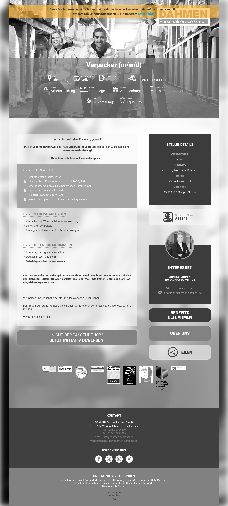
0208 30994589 (117, 433)
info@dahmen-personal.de (118, 437)
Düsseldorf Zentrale (71, 480)
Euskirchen (105, 480)
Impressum (114, 492)
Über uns (180, 333)
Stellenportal (146, 13)
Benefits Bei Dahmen (180, 315)
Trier (122, 483)
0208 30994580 (117, 429)
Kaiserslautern (110, 483)
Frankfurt (80, 483)
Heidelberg (133, 483)
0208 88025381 (185, 288)
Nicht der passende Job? (77, 337)
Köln (128, 480)
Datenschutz (114, 495)
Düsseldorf (90, 480)
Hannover (107, 486)
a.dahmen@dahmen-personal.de (183, 292)
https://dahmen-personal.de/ (122, 440)
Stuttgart (147, 483)
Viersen (162, 480)
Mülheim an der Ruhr (145, 480)
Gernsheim (93, 483)
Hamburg (118, 480)
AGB (114, 498)
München (120, 486)
